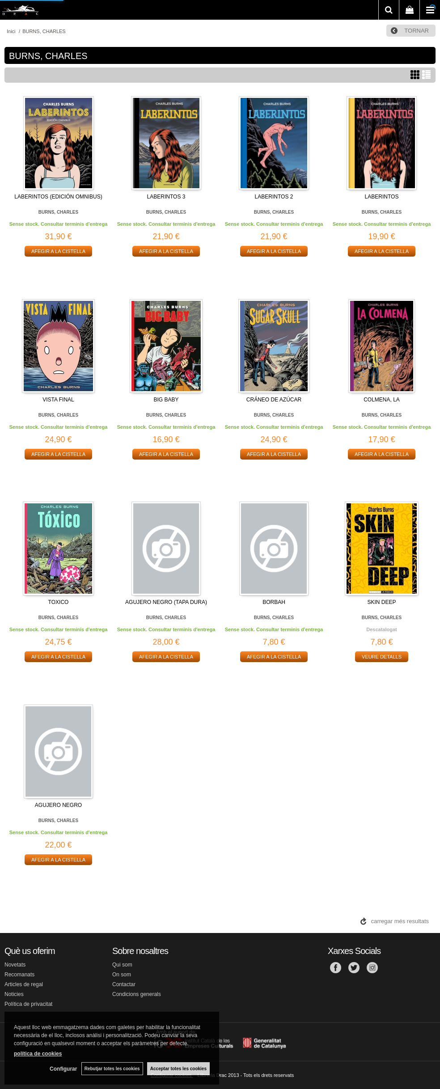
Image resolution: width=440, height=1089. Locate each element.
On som (121, 974)
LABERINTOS (382, 197)
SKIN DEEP (381, 602)
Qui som (122, 965)
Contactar (123, 984)
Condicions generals (136, 994)
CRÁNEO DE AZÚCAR (273, 400)
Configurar (62, 1069)
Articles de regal (23, 984)
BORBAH (273, 602)
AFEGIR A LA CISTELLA (58, 251)
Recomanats (19, 974)
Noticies (14, 994)
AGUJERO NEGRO (58, 805)
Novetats (14, 965)
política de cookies (38, 1054)
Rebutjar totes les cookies (112, 1068)
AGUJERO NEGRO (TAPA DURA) (166, 602)
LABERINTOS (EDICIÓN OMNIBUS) (58, 197)
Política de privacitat (28, 1004)
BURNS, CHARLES (58, 212)
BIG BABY (165, 400)
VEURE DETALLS (382, 656)
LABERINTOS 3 (166, 197)
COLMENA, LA (382, 400)
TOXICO (58, 602)
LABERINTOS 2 (274, 197)
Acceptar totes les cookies (178, 1068)
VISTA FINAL (58, 400)
